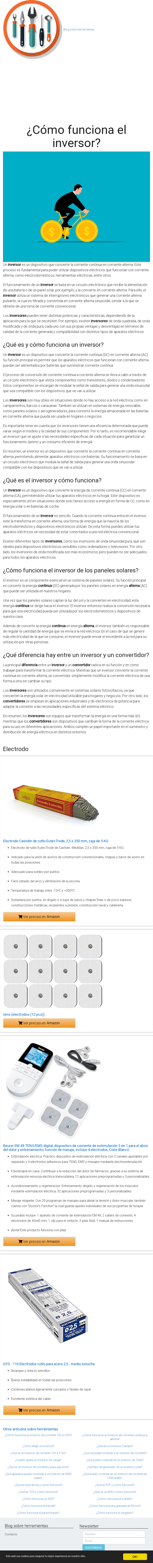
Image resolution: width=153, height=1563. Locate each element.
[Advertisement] (76, 89)
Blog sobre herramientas (78, 29)
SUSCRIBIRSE (93, 1547)
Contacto (11, 1534)
